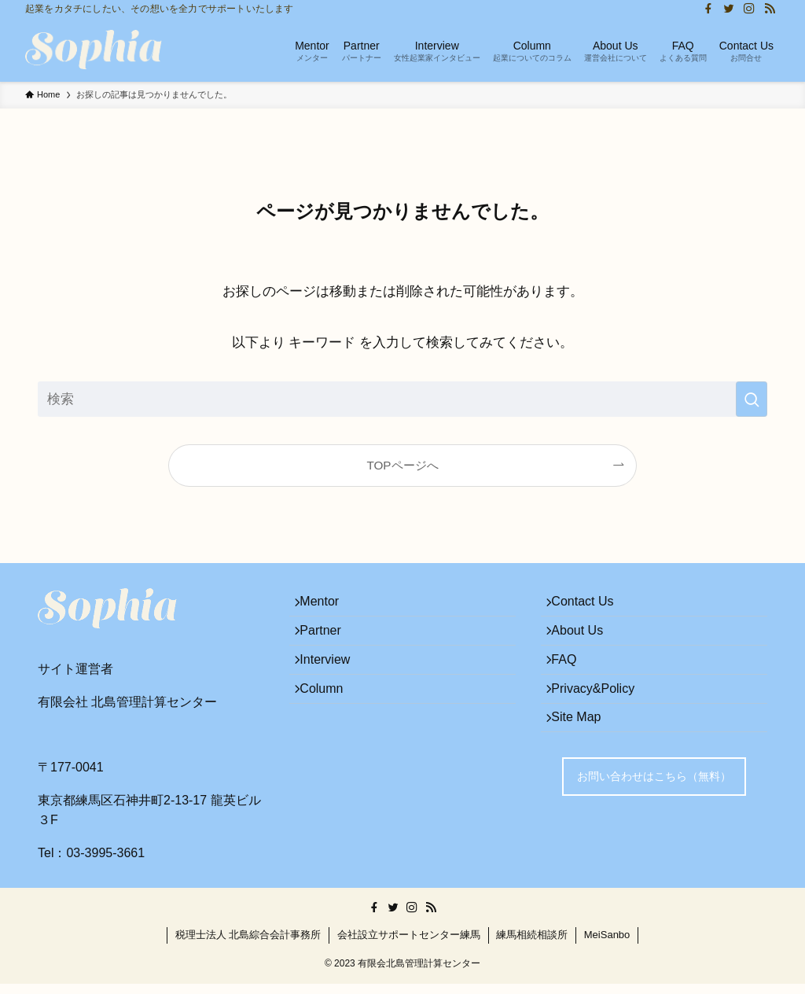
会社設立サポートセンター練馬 (408, 945)
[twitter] (729, 8)
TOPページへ (402, 465)
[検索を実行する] (751, 399)
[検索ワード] (402, 399)
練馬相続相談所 (532, 945)
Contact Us (591, 606)
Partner (328, 643)
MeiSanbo (607, 945)
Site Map (584, 754)
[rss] (769, 8)
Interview (333, 680)
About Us (586, 643)
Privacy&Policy (601, 717)
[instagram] (749, 8)
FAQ (572, 680)
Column (329, 717)
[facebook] (708, 8)
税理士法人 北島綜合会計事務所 (248, 945)
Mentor (327, 606)
